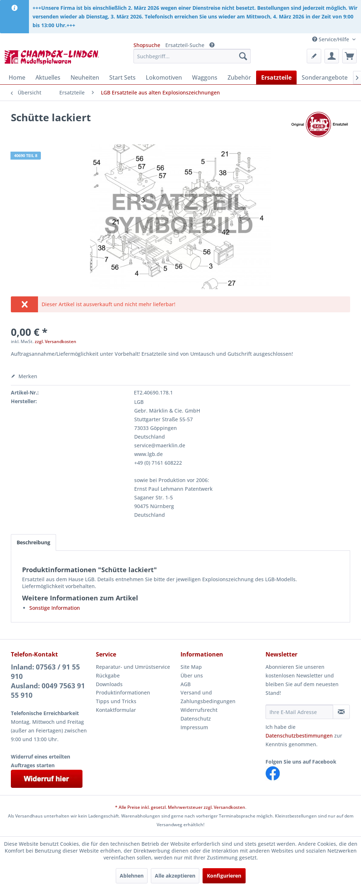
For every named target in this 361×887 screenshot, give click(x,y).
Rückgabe (108, 675)
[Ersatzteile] (276, 77)
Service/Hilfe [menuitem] (331, 39)
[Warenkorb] (349, 56)
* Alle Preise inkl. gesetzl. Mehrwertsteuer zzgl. (164, 807)
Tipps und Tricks (116, 701)
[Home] (17, 77)
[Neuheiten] (84, 77)
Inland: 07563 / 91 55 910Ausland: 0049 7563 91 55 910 (48, 681)
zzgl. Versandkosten (55, 341)
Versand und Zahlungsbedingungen (207, 697)
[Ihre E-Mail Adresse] (300, 712)
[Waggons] (204, 77)
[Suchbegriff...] (192, 56)
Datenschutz (195, 718)
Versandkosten (229, 807)
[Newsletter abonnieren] (341, 712)
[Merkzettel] (314, 56)
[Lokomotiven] (164, 77)
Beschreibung (33, 542)
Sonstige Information (54, 607)
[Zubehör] (239, 77)
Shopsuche (146, 45)
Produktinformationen (123, 692)
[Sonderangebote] (325, 77)
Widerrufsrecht (198, 709)
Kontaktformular (116, 709)
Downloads (109, 684)
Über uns (191, 675)
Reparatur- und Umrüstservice (133, 666)
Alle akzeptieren (175, 875)
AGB (185, 684)
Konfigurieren (224, 875)
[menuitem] (192, 56)
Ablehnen (132, 875)
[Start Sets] (122, 77)
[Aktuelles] (47, 77)
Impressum (194, 727)
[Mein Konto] (331, 56)
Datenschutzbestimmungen (299, 735)
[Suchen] (243, 56)
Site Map (191, 666)
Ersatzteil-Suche (184, 45)
